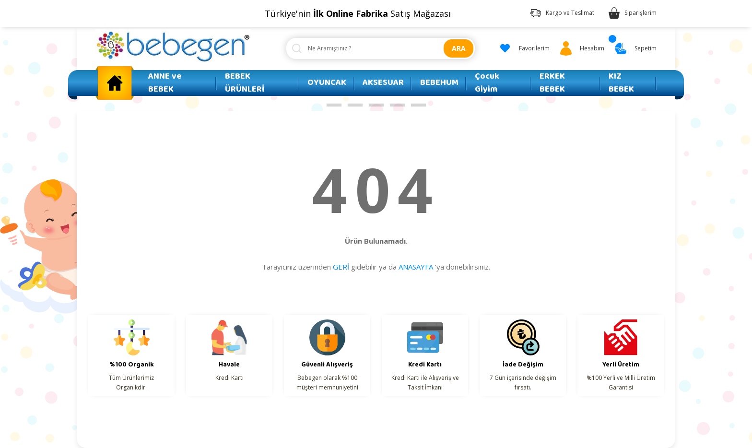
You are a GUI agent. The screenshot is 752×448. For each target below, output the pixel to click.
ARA (459, 48)
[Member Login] (580, 48)
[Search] (380, 48)
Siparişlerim (640, 13)
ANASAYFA (416, 266)
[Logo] (173, 46)
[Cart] (634, 48)
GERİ (341, 266)
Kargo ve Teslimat (570, 13)
